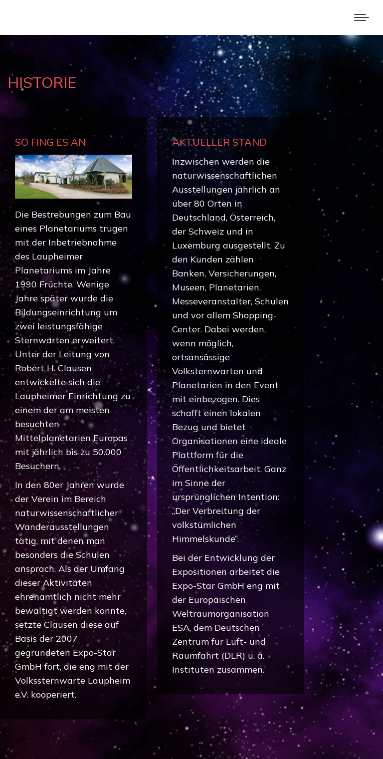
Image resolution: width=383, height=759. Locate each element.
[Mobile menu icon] (361, 17)
